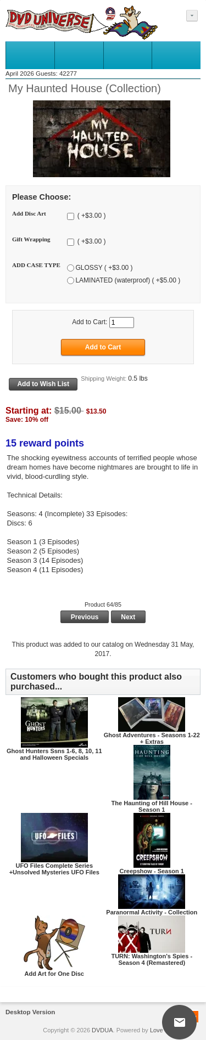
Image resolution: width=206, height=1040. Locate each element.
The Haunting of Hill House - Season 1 (152, 806)
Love (156, 1030)
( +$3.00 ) (90, 216)
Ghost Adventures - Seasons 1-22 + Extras (152, 738)
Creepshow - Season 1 (152, 871)
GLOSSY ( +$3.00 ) (103, 268)
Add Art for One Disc (54, 973)
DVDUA (102, 1030)
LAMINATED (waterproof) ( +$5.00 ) (127, 280)
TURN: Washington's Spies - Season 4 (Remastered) (151, 959)
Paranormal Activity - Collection (151, 912)
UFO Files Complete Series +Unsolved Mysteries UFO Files (54, 868)
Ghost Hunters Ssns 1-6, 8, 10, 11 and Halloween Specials (54, 754)
